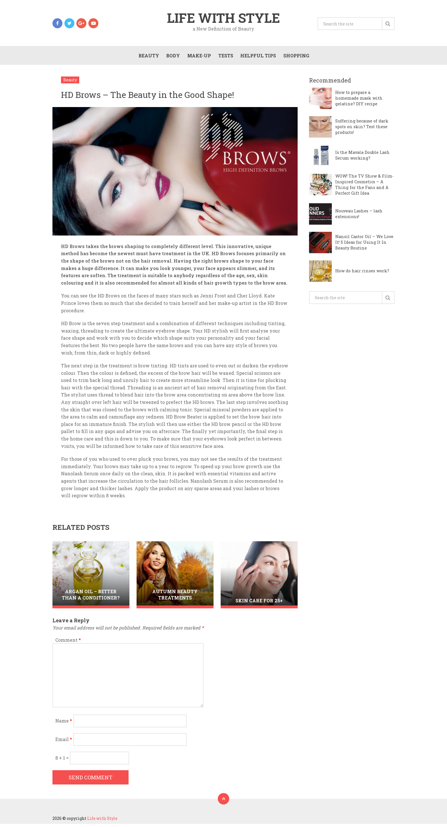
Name (63, 724)
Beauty (147, 58)
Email (63, 742)
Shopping (296, 58)
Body (172, 58)
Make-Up (198, 58)
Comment (68, 643)
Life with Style (223, 18)
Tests (225, 58)
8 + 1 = (62, 761)
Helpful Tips (257, 58)
